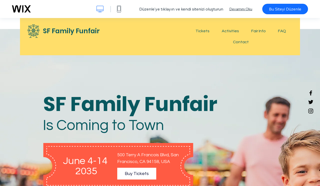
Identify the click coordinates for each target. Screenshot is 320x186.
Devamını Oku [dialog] (240, 9)
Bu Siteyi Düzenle (285, 9)
